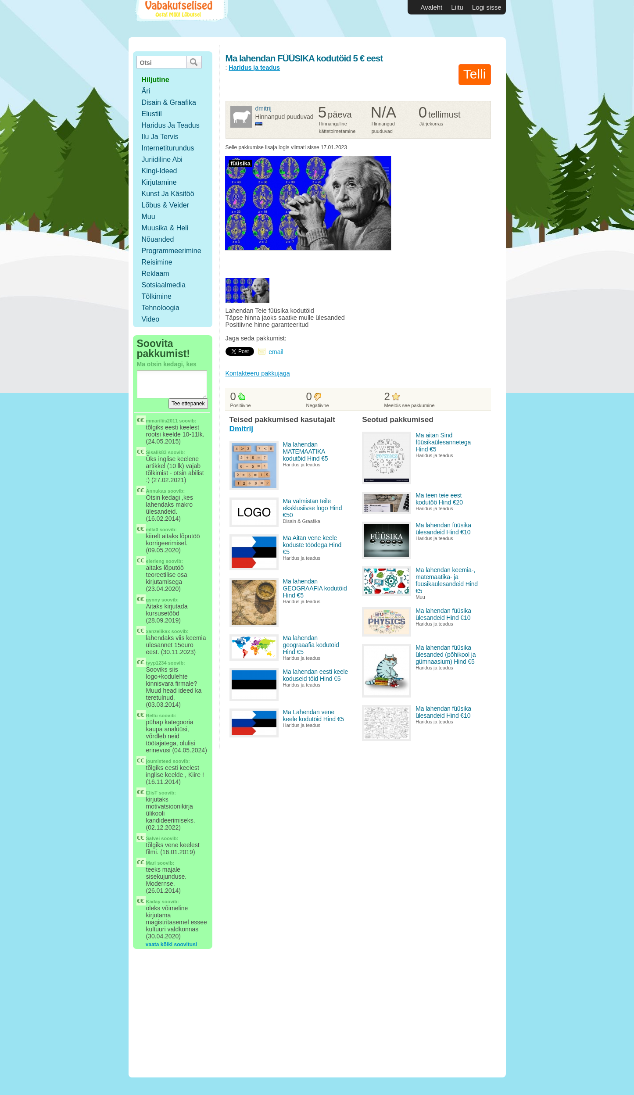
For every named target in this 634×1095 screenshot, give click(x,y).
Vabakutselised (180, 18)
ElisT (152, 792)
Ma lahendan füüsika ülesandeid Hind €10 (443, 529)
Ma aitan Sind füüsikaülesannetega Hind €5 (443, 442)
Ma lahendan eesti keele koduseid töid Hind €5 (315, 675)
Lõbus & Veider (166, 205)
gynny (153, 599)
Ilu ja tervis (160, 136)
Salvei (153, 838)
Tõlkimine (157, 296)
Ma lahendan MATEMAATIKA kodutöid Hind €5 (305, 451)
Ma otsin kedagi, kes (167, 364)
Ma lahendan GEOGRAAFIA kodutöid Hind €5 (315, 588)
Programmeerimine (171, 250)
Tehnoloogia (160, 307)
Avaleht (432, 7)
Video (151, 319)
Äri (146, 91)
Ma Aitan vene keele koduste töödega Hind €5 (312, 544)
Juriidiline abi (162, 159)
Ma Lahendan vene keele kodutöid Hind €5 (313, 716)
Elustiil (152, 114)
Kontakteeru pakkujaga (258, 373)
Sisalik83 (156, 452)
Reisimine (157, 262)
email (276, 351)
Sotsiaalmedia (164, 285)
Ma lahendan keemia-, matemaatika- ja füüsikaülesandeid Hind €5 (447, 580)
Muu (148, 216)
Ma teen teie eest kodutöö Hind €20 (439, 499)
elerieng (155, 561)
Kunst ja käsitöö (168, 193)
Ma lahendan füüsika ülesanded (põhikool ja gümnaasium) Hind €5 (446, 654)
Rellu (152, 715)
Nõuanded (158, 239)
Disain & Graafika (169, 102)
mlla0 (152, 529)
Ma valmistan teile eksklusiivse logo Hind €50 (312, 508)
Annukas (156, 491)
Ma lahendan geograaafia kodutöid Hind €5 (311, 644)
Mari (151, 863)
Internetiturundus (168, 148)
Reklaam (155, 273)
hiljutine (155, 79)
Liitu (457, 7)
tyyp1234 (156, 663)
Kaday (153, 901)
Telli (474, 74)
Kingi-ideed (159, 171)
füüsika (241, 163)
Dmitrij (263, 108)
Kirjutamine (159, 182)
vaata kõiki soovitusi (171, 944)
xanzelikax (158, 631)
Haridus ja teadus (171, 125)
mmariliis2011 (162, 420)
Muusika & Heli (165, 228)
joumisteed (159, 761)
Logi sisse (486, 7)
